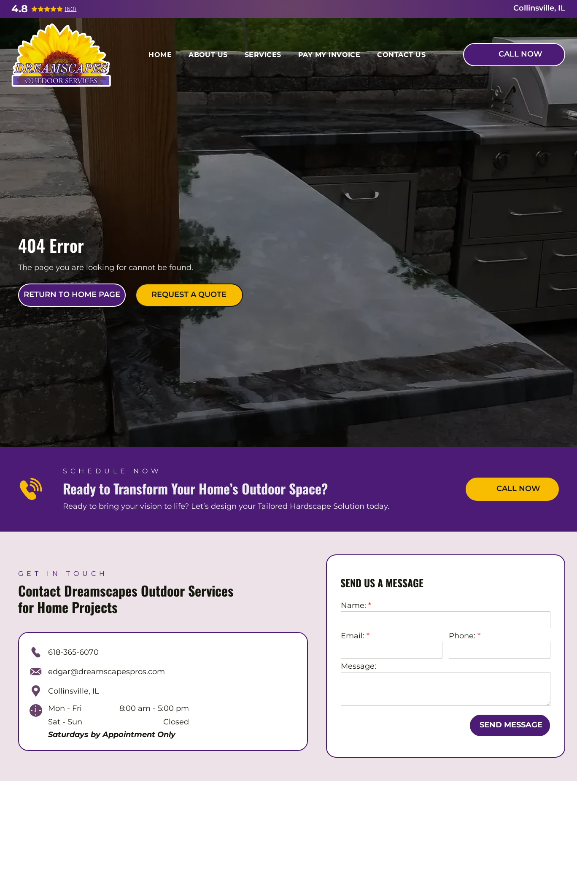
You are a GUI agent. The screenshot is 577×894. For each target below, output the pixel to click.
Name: (353, 605)
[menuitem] (160, 55)
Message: (358, 666)
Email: (352, 635)
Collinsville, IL (73, 691)
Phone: (462, 635)
